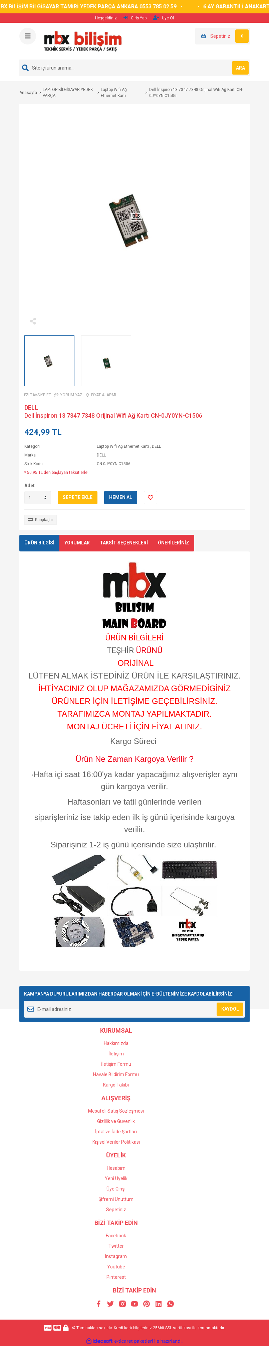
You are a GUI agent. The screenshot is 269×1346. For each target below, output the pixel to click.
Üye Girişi (115, 1189)
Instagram (116, 1256)
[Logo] (82, 40)
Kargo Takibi (116, 1085)
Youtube (116, 1266)
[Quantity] (37, 497)
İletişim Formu (116, 1064)
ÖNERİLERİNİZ (173, 542)
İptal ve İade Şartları (116, 1131)
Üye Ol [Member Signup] (163, 17)
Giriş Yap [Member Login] (135, 17)
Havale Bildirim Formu (116, 1074)
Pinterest (116, 1277)
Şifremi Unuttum (115, 1199)
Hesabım (116, 1168)
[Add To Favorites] (150, 497)
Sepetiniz (116, 1209)
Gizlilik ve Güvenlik (116, 1121)
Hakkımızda (116, 1043)
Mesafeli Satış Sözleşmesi (116, 1111)
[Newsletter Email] (134, 1009)
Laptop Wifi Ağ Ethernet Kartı (123, 446)
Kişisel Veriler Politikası (116, 1142)
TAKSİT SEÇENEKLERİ (124, 542)
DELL (31, 407)
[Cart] (222, 36)
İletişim (116, 1053)
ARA (240, 68)
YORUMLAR (77, 542)
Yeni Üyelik (116, 1178)
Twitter (116, 1246)
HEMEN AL (120, 497)
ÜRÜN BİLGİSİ (39, 542)
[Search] (134, 68)
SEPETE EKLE (77, 497)
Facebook (116, 1235)
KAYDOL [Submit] (230, 1009)
